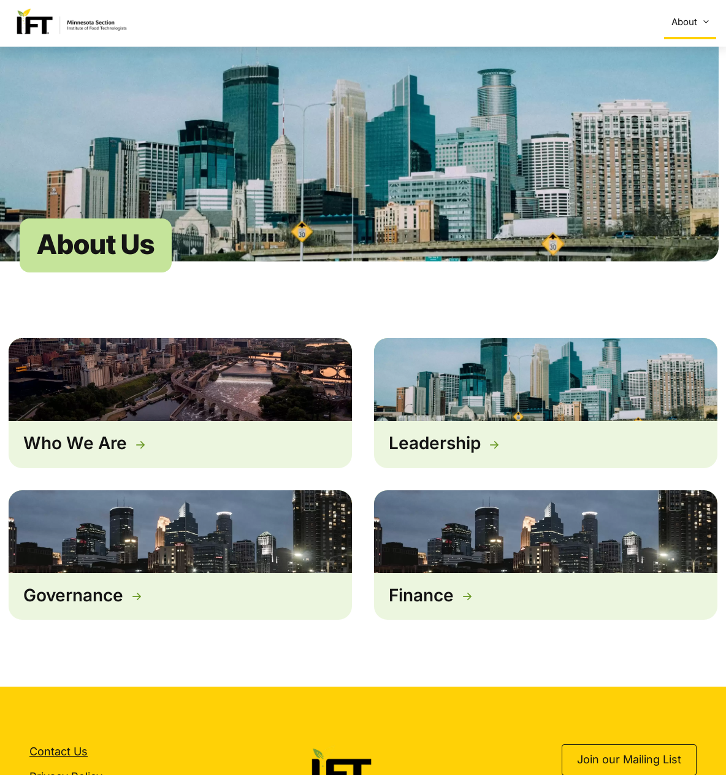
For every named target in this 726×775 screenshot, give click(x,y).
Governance (73, 597)
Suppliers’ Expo (345, 22)
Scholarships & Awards (452, 22)
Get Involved (626, 22)
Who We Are (75, 446)
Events (282, 22)
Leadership (435, 446)
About (692, 22)
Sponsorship (548, 22)
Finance (421, 597)
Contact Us (58, 754)
